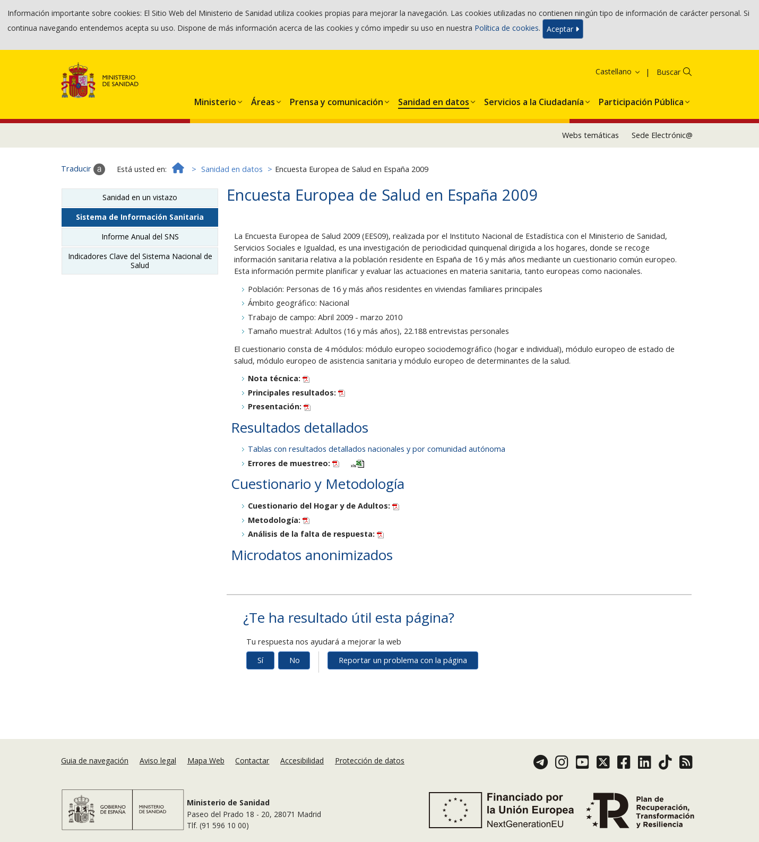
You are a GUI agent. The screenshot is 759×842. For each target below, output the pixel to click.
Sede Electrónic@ (662, 135)
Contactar (252, 760)
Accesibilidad (302, 760)
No (294, 660)
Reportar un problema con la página (403, 660)
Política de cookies (507, 28)
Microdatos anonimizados (312, 554)
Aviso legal (158, 760)
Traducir (83, 169)
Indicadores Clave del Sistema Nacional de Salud (140, 260)
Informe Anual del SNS (140, 236)
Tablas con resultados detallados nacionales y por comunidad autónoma (376, 449)
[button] (215, 99)
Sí (260, 660)
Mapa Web (206, 760)
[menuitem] (215, 99)
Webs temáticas (590, 135)
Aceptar (563, 29)
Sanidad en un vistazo (139, 197)
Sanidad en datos (232, 169)
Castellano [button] (618, 71)
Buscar (668, 72)
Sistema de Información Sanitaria (140, 217)
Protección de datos (369, 760)
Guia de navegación (94, 760)
